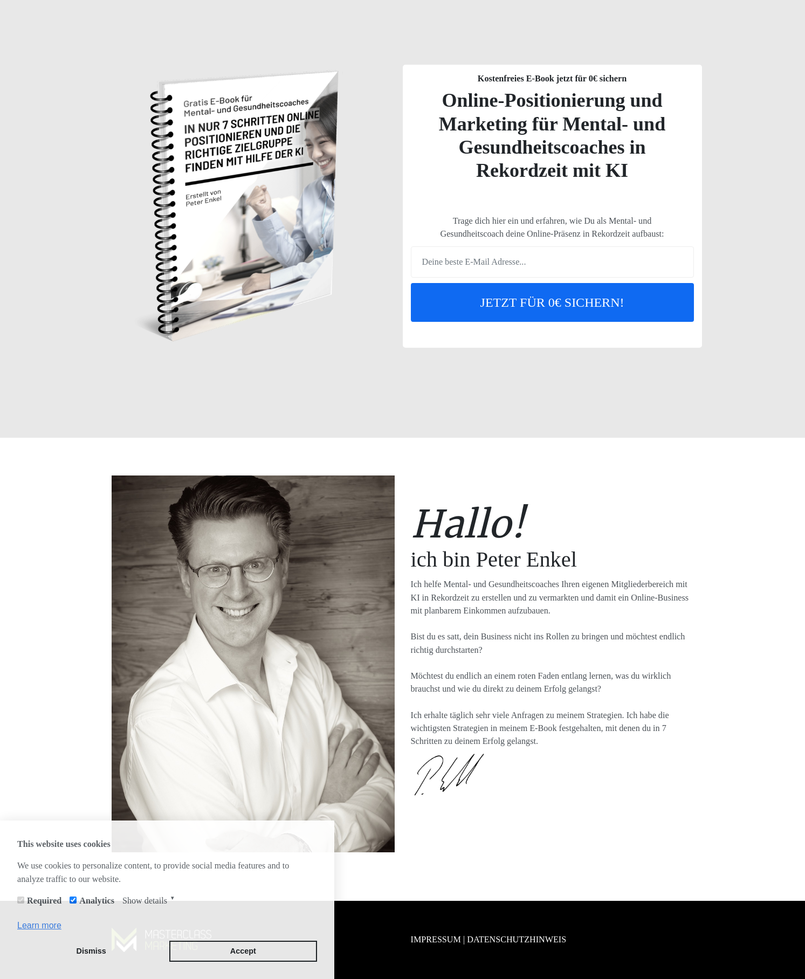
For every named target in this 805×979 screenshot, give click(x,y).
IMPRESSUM (436, 939)
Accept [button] (243, 951)
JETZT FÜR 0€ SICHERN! (552, 302)
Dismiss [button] (91, 951)
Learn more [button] (39, 925)
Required (44, 900)
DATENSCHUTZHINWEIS (516, 939)
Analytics (96, 900)
